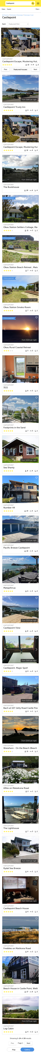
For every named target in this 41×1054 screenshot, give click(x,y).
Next (35, 69)
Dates (3, 9)
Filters (37, 9)
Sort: (4, 24)
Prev (5, 69)
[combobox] (20, 3)
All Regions (5, 15)
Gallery (27, 1050)
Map (14, 1050)
